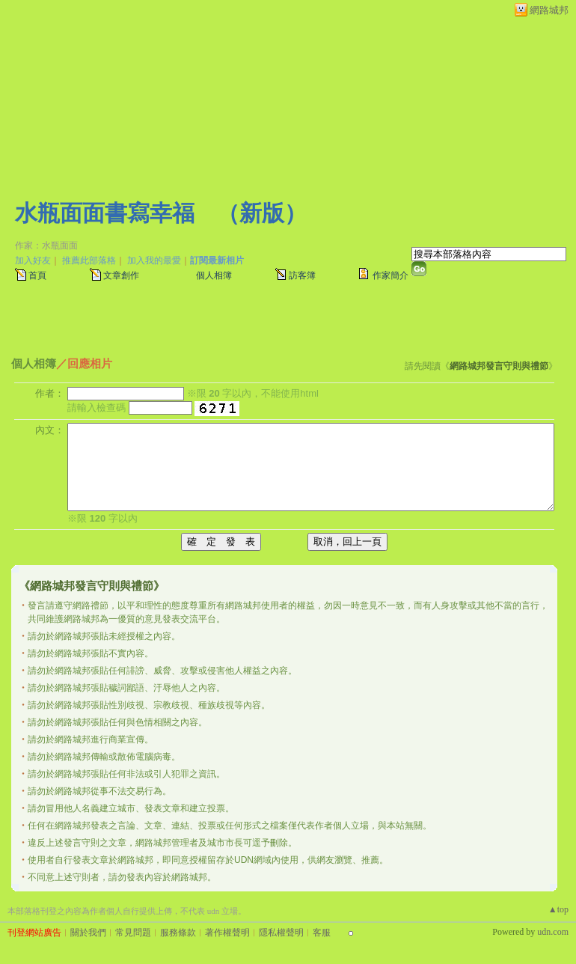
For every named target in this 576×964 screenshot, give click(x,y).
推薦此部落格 (89, 260)
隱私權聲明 (281, 932)
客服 (322, 932)
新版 (261, 213)
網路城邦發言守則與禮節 (499, 366)
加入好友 (33, 260)
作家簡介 (390, 275)
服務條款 (178, 932)
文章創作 (121, 275)
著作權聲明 (227, 932)
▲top (558, 909)
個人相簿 (214, 275)
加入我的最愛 (154, 260)
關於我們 (88, 932)
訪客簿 (302, 275)
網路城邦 (549, 10)
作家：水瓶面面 (46, 245)
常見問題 (133, 932)
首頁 (37, 275)
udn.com (553, 932)
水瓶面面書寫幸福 (104, 213)
